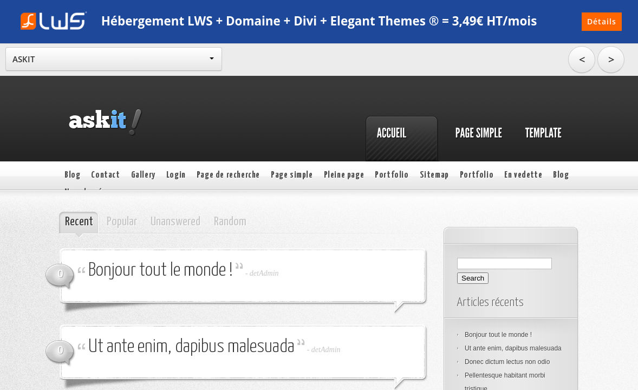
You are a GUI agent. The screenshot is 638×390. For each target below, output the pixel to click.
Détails (601, 21)
